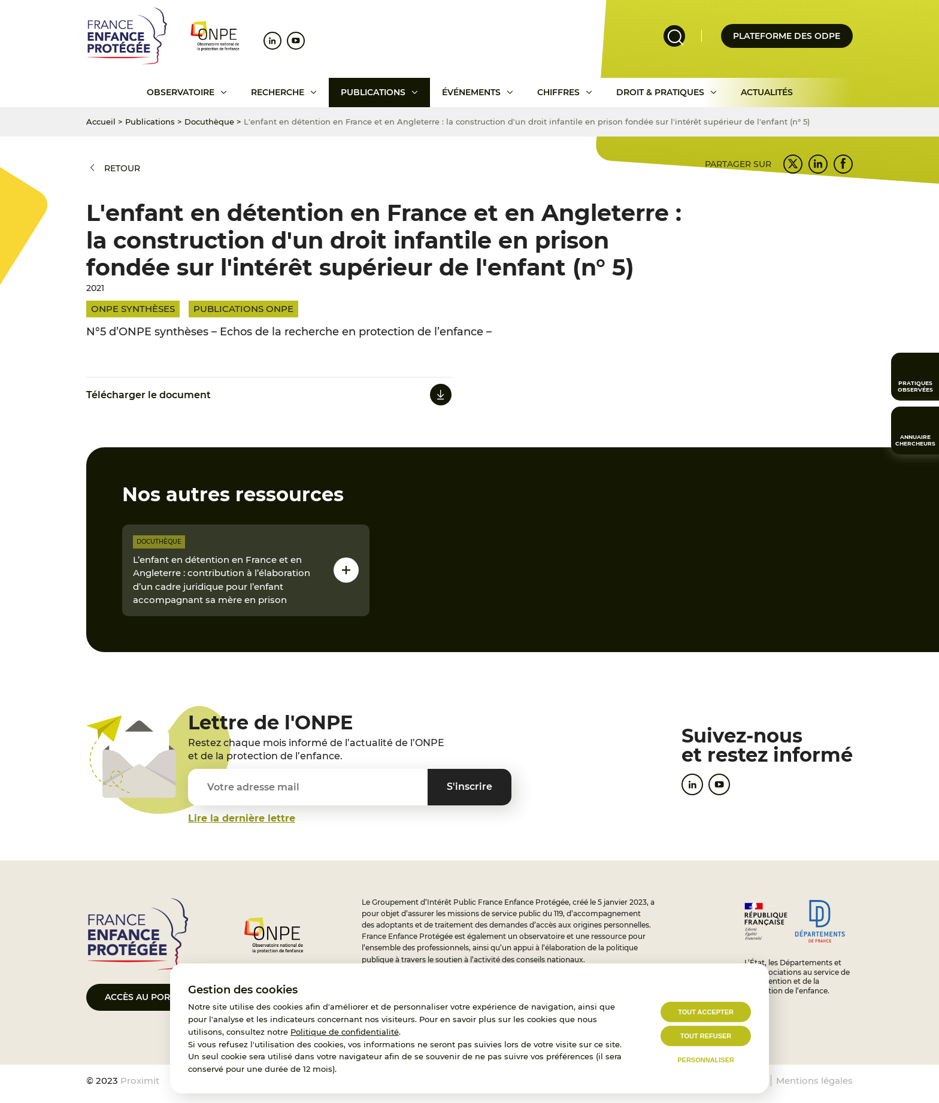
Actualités (767, 92)
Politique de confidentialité (344, 1032)
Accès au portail (146, 997)
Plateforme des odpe (786, 36)
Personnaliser (705, 1059)
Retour (122, 168)
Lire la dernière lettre (241, 818)
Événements (471, 92)
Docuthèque (209, 121)
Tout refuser (705, 1036)
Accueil (101, 121)
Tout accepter (706, 1012)
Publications (373, 92)
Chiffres (558, 92)
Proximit (139, 1080)
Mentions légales (814, 1080)
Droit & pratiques (660, 92)
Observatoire (180, 92)
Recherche (277, 92)
